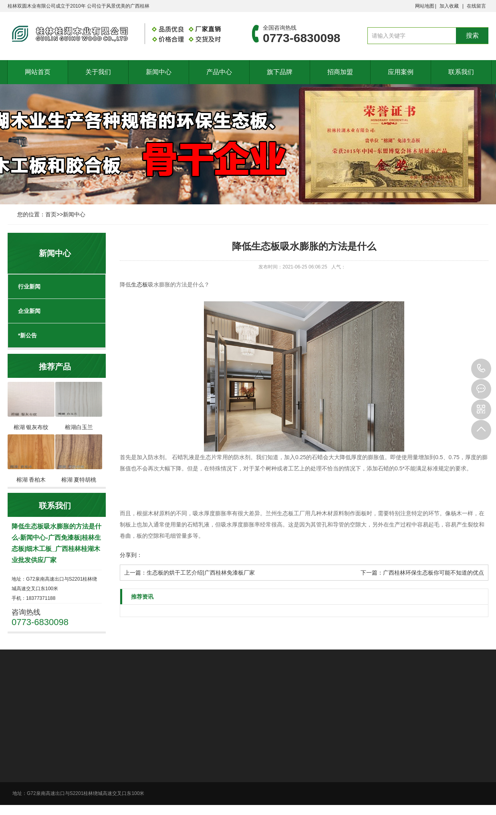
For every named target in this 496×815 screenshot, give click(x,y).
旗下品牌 (279, 71)
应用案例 (400, 71)
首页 (50, 214)
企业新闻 (29, 311)
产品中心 (219, 71)
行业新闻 (29, 286)
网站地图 (424, 6)
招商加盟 (340, 71)
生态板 (139, 284)
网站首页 (37, 71)
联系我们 (461, 71)
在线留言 (476, 6)
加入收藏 (449, 6)
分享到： (131, 555)
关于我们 (98, 71)
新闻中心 (158, 71)
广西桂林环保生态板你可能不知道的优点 (433, 572)
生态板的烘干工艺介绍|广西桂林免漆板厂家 (201, 572)
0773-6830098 (481, 369)
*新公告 (27, 335)
